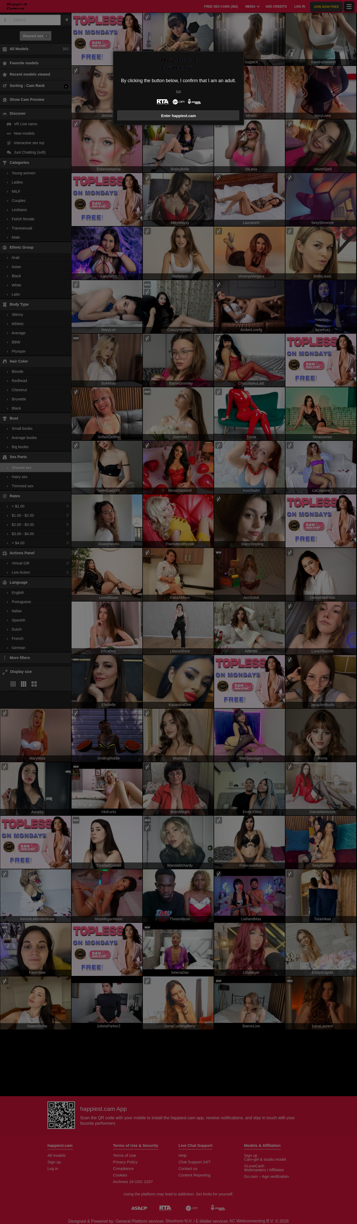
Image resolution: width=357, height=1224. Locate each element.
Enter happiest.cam (178, 116)
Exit (178, 91)
